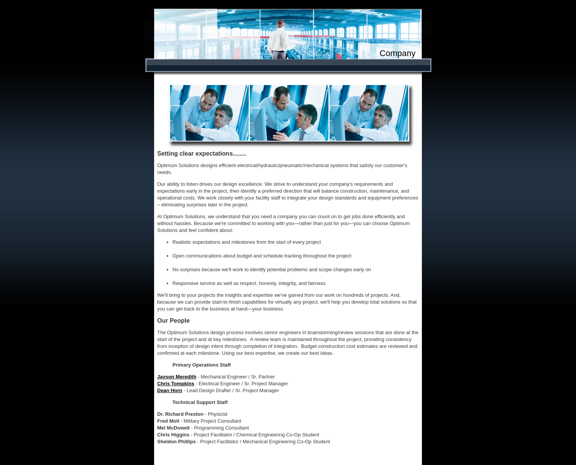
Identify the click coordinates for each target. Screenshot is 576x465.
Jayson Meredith (176, 377)
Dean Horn (169, 390)
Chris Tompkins (175, 383)
